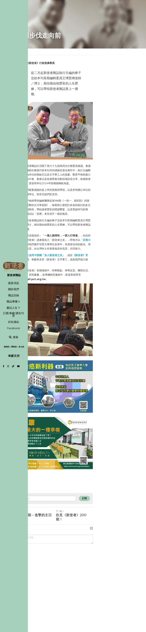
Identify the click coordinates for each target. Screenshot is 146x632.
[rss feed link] (128, 599)
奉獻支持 (14, 356)
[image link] (14, 266)
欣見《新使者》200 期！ (93, 591)
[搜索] (13, 337)
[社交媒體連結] (3, 366)
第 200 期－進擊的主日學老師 (39, 591)
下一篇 (78, 587)
